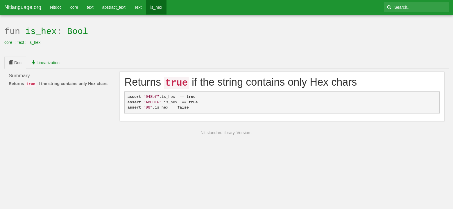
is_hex (156, 7)
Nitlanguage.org (22, 7)
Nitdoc (56, 7)
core (74, 7)
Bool (77, 31)
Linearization (45, 62)
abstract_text (114, 7)
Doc (15, 62)
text (90, 7)
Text (138, 7)
